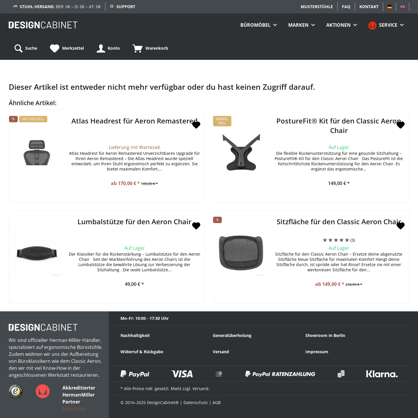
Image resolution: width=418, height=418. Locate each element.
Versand (221, 351)
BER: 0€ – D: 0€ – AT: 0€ (60, 6)
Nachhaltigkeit (135, 335)
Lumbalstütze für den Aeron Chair (134, 221)
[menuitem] (258, 25)
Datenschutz (195, 402)
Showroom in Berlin (325, 335)
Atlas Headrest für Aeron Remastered (134, 120)
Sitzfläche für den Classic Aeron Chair (339, 221)
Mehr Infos (74, 409)
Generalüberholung (232, 335)
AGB (216, 402)
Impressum (316, 351)
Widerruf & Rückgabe (141, 351)
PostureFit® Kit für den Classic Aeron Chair (338, 125)
